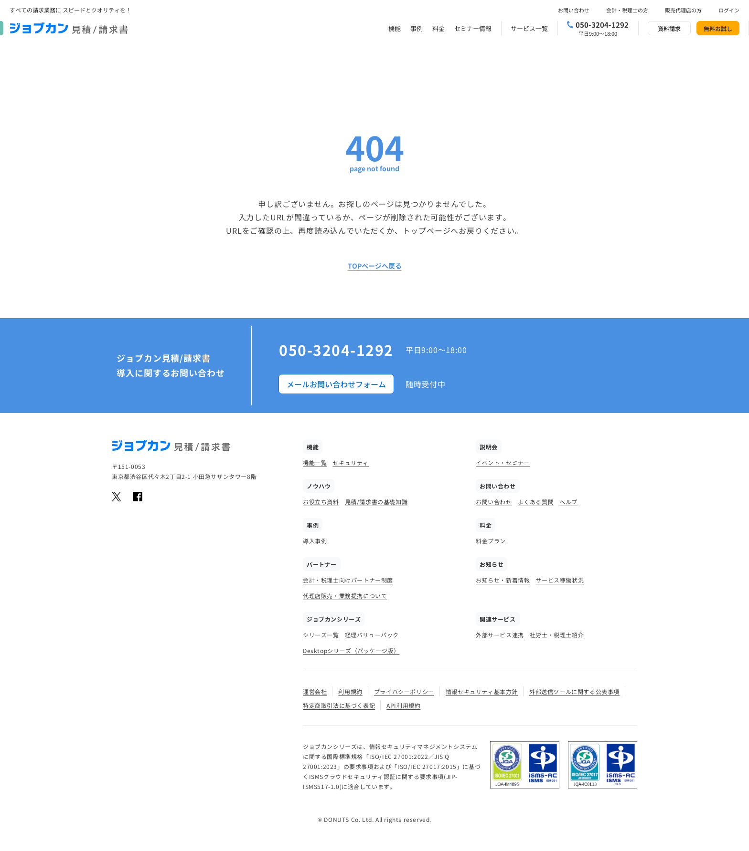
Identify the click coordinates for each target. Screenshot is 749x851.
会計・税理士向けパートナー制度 (348, 580)
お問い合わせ (573, 10)
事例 (416, 28)
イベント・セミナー (503, 462)
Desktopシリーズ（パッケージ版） (351, 650)
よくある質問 (536, 502)
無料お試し (718, 28)
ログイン (728, 10)
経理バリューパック (372, 635)
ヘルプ (568, 502)
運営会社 (315, 691)
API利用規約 (403, 705)
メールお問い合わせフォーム (336, 384)
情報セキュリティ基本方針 (482, 691)
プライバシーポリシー (404, 691)
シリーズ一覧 (321, 635)
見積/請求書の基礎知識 (376, 502)
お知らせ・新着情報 (503, 580)
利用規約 (350, 691)
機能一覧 (315, 462)
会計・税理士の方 (627, 10)
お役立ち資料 (321, 502)
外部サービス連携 (500, 635)
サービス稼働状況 (559, 580)
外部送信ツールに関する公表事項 (574, 691)
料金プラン (491, 541)
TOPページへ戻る (375, 265)
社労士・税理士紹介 (557, 635)
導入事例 (315, 541)
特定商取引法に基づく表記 (339, 705)
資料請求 (669, 28)
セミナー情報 (473, 28)
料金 (438, 28)
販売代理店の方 (683, 10)
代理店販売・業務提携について (345, 596)
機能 (394, 28)
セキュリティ (350, 462)
